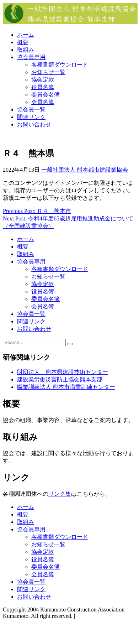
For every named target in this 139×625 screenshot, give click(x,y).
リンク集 (59, 494)
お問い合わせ (34, 124)
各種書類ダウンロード (59, 65)
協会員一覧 (31, 109)
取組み (25, 50)
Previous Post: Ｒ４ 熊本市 (37, 211)
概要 (22, 42)
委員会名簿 (45, 95)
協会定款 (42, 80)
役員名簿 (42, 87)
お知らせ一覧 (48, 72)
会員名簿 (42, 102)
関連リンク (31, 117)
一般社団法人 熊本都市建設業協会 (84, 170)
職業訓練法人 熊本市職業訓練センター (66, 387)
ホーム (25, 35)
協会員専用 (31, 57)
